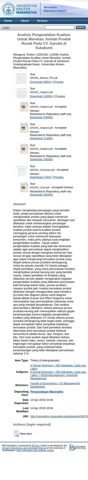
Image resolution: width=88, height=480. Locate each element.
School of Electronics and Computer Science (24, 448)
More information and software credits (35, 450)
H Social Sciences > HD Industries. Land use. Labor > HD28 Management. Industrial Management (58, 375)
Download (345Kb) (41, 159)
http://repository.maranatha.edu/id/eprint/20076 (59, 416)
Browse (42, 20)
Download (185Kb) (41, 117)
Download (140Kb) (41, 96)
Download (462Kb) (41, 194)
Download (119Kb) (41, 138)
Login (6, 27)
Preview (59, 82)
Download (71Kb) (40, 177)
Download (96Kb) (40, 82)
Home (8, 20)
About (25, 20)
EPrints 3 (36, 445)
